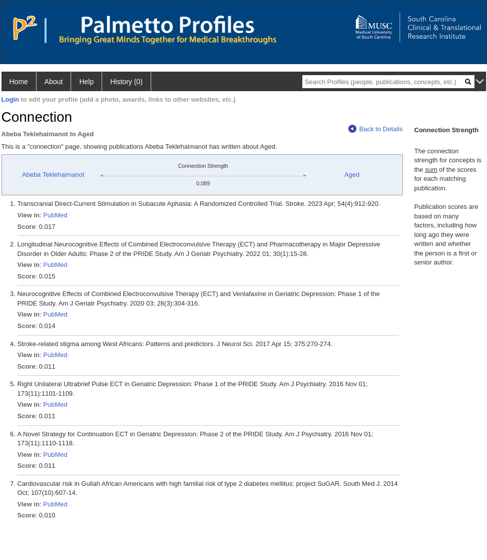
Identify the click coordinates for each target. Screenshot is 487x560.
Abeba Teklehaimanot (53, 174)
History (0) (126, 82)
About (54, 82)
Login (10, 99)
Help (86, 82)
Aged (351, 174)
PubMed (55, 215)
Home (19, 82)
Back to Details (375, 129)
